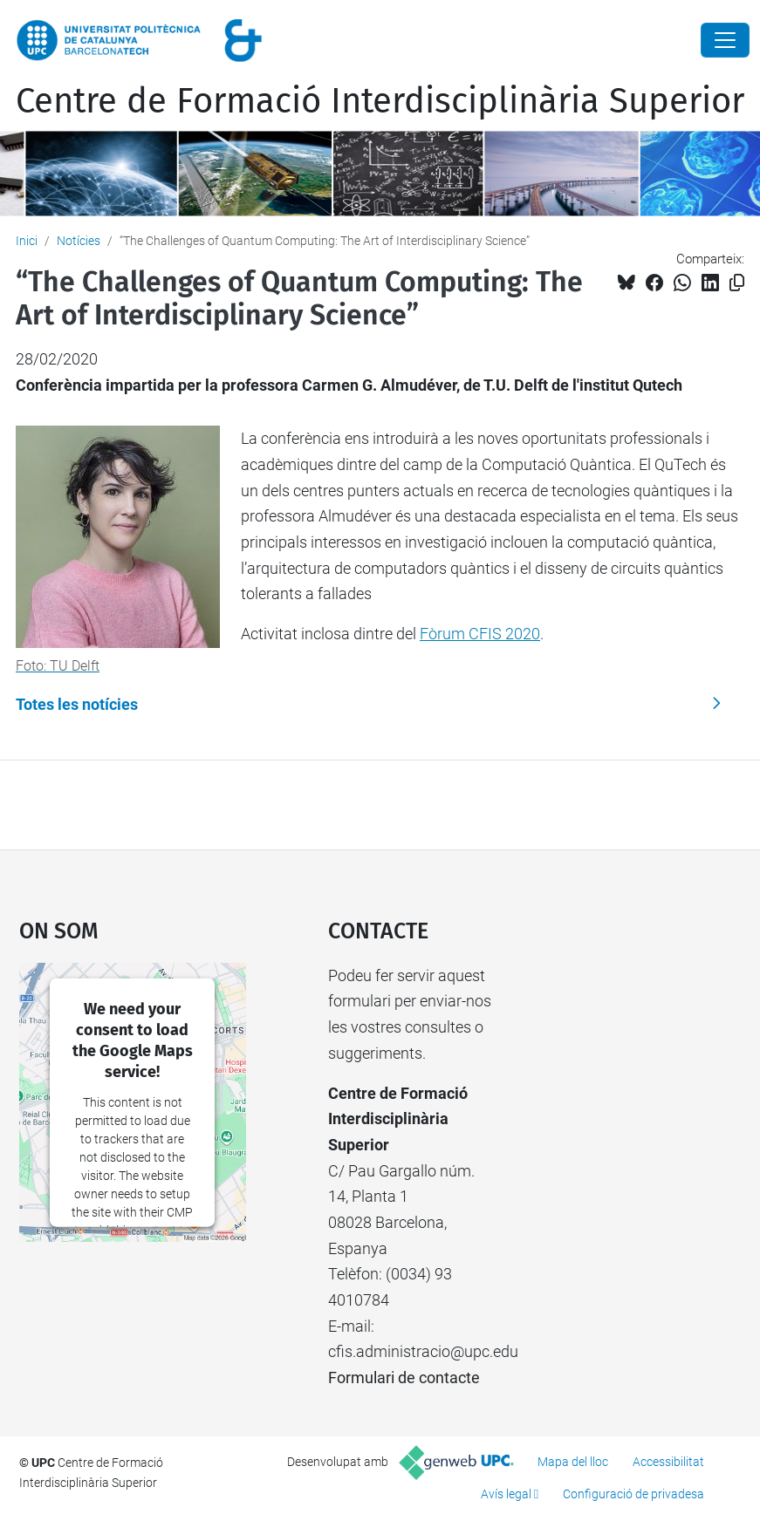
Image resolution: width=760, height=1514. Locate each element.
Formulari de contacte (404, 1377)
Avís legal (506, 1494)
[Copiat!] (736, 283)
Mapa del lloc (572, 1462)
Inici (27, 241)
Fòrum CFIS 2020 (480, 633)
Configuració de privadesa (633, 1494)
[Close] (725, 40)
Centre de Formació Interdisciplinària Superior (380, 101)
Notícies (78, 241)
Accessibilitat (668, 1462)
